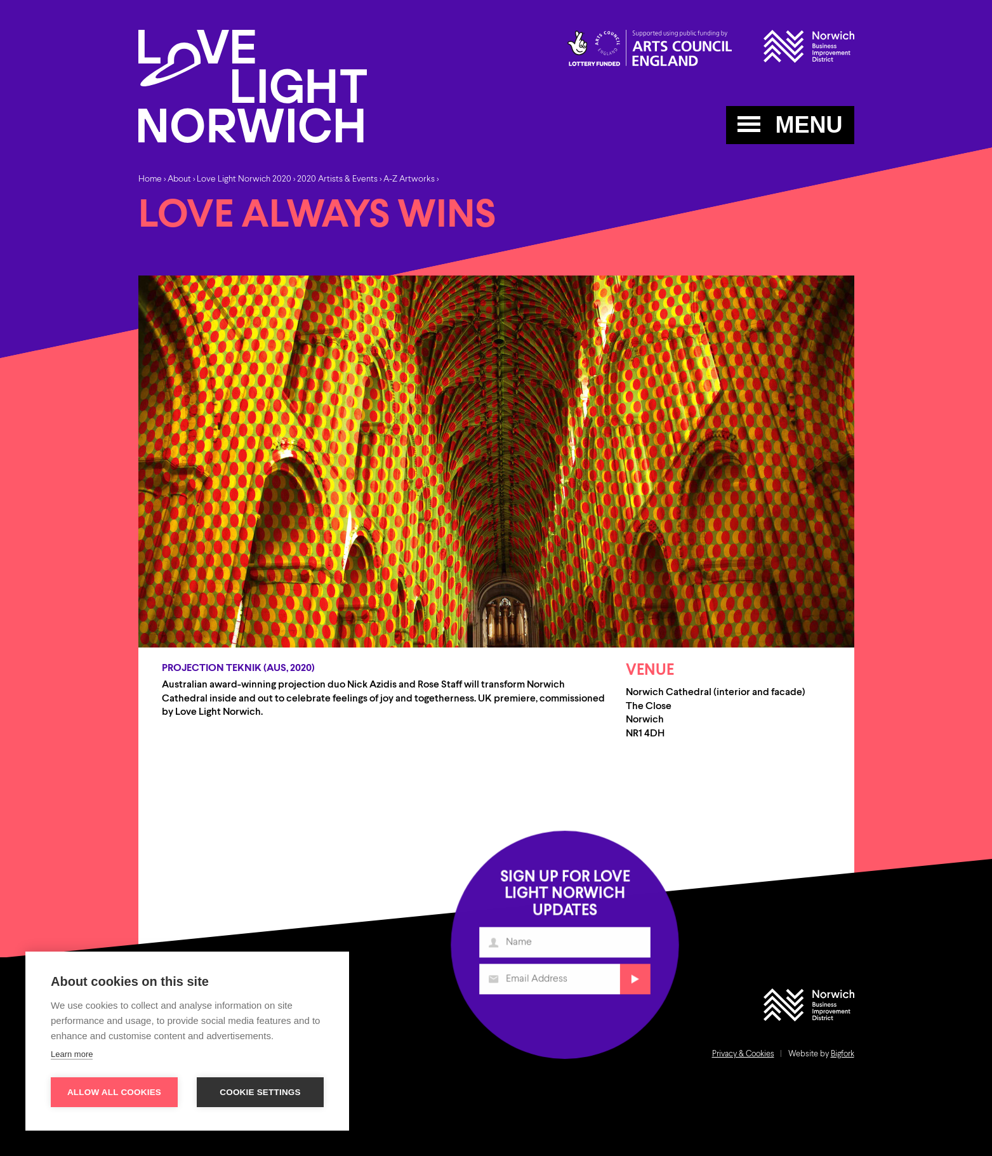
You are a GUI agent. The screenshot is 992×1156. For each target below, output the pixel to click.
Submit (633, 983)
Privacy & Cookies (743, 1054)
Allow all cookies (114, 1092)
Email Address (494, 983)
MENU (790, 125)
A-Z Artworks (409, 179)
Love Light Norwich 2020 (244, 179)
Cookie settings (260, 1092)
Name (494, 946)
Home (150, 179)
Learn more (72, 1054)
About (179, 179)
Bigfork (842, 1054)
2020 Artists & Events (337, 179)
